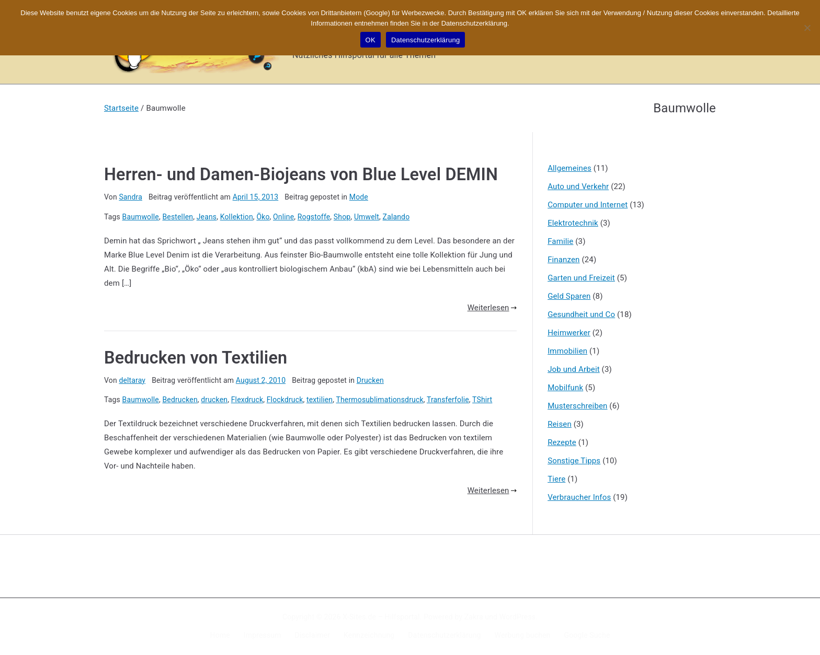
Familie (560, 241)
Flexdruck (247, 399)
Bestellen (177, 217)
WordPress (517, 617)
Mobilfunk (565, 387)
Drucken (370, 380)
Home (220, 635)
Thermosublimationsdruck (379, 399)
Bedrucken (179, 399)
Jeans (207, 217)
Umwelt (366, 217)
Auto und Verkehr (578, 186)
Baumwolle (140, 217)
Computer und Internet (588, 204)
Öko (262, 217)
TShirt (482, 399)
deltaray (132, 380)
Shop (342, 217)
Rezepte (562, 442)
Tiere (556, 479)
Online (283, 217)
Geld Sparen (569, 296)
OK (370, 40)
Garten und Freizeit (581, 278)
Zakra (473, 617)
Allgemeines (569, 168)
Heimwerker (569, 332)
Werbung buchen (523, 635)
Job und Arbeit (574, 369)
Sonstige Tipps (574, 460)
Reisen (560, 424)
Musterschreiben (577, 406)
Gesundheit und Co (581, 314)
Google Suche (587, 635)
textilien (319, 399)
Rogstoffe (314, 217)
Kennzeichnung (369, 635)
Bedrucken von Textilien (195, 358)
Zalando (396, 217)
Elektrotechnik (573, 223)
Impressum (262, 635)
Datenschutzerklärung (444, 635)
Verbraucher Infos (579, 497)
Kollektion (236, 217)
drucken (214, 399)
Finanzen (563, 259)
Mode (358, 197)
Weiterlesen (492, 307)
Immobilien (567, 351)
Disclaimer (313, 635)
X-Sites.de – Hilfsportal (381, 617)
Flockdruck (285, 399)
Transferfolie (448, 399)
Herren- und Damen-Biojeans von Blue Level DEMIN (301, 174)
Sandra (130, 197)
